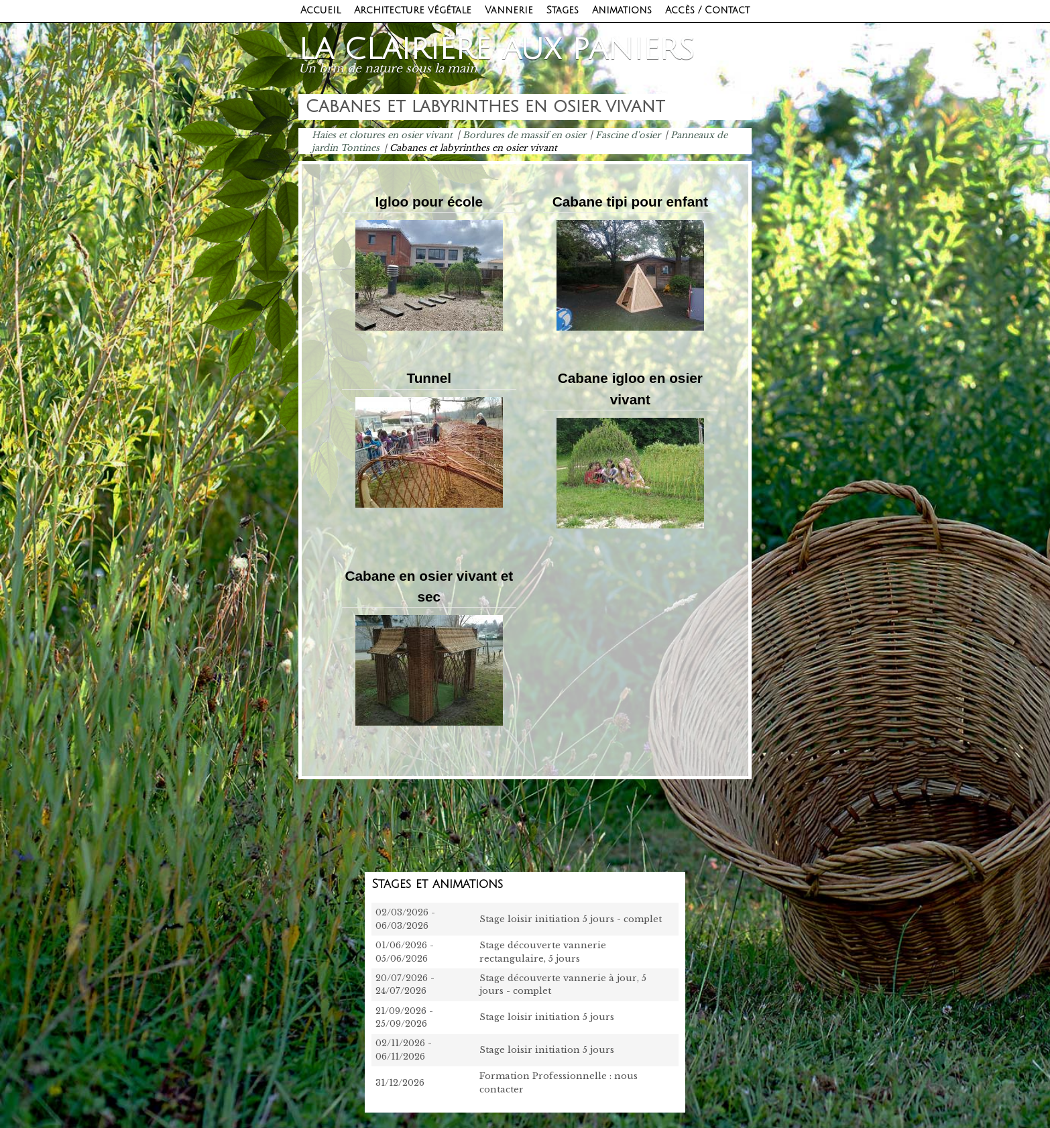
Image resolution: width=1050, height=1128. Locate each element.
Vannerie (509, 10)
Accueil (320, 10)
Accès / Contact (707, 10)
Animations (622, 10)
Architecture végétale (412, 10)
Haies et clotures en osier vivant (382, 134)
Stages (562, 10)
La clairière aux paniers (496, 50)
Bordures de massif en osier (524, 134)
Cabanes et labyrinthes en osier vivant (473, 148)
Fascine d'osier (627, 134)
